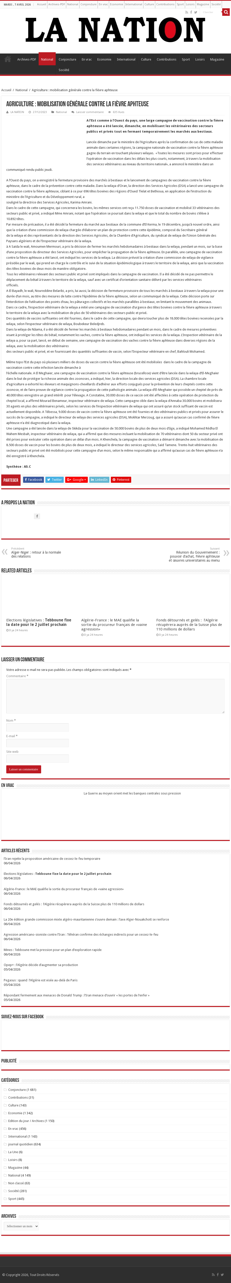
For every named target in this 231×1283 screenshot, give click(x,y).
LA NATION (17, 112)
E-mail (12, 736)
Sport (180, 4)
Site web (12, 752)
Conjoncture (89, 4)
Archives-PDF (56, 4)
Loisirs (190, 4)
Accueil (41, 4)
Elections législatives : (38, 622)
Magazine (203, 4)
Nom (11, 720)
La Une (13, 1152)
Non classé (16, 1183)
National (72, 4)
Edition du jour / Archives (26, 1121)
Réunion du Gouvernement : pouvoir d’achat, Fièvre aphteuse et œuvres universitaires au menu (194, 554)
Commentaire (17, 676)
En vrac (103, 4)
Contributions (165, 4)
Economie (116, 4)
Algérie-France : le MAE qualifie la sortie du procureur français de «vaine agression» (114, 624)
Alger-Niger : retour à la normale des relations (37, 552)
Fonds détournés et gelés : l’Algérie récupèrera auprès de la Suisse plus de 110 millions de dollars (189, 624)
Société (216, 4)
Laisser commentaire (90, 112)
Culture (149, 4)
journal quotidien (20, 1144)
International (133, 4)
